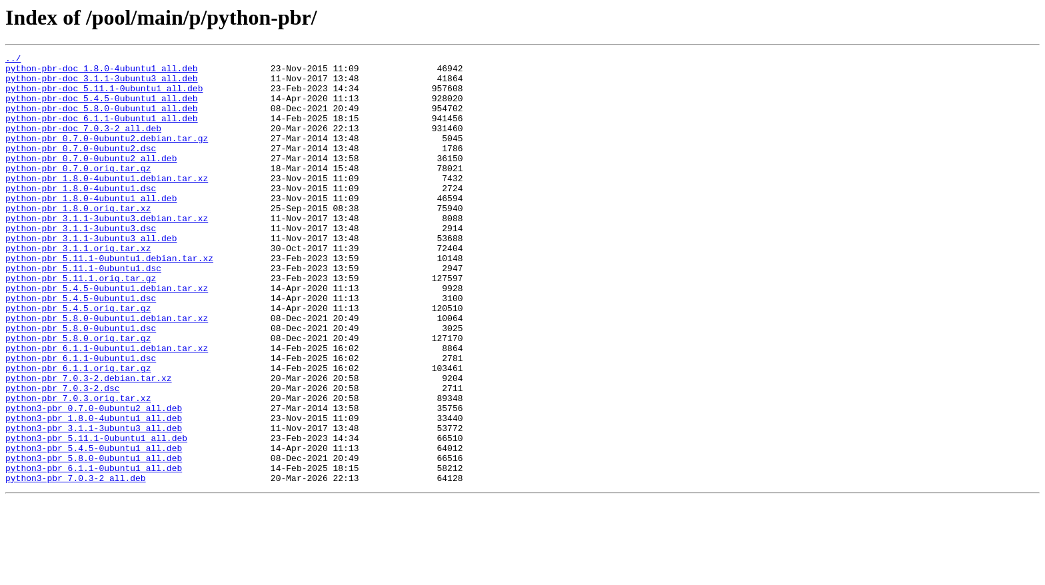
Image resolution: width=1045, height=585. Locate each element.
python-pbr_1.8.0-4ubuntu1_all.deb (91, 228)
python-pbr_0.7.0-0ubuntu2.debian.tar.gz (106, 156)
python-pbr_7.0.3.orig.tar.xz (78, 468)
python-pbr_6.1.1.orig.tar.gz (78, 432)
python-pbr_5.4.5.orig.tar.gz (78, 360)
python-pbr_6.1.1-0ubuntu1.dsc (80, 420)
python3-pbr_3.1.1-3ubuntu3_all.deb (93, 504)
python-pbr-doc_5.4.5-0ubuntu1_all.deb (101, 108)
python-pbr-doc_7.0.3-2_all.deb (83, 144)
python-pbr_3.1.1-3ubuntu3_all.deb (91, 276)
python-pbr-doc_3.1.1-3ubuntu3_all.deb (101, 84)
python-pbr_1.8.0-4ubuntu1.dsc (80, 216)
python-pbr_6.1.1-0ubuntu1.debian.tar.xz (106, 408)
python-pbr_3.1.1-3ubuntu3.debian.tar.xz (106, 252)
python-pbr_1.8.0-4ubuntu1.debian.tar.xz (106, 204)
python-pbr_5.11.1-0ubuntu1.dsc (83, 312)
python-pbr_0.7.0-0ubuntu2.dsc (80, 168)
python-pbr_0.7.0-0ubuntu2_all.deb (91, 180)
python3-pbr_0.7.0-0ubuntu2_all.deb (93, 480)
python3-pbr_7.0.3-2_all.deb (75, 564)
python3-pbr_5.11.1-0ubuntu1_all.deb (96, 516)
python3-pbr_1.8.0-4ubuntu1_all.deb (93, 492)
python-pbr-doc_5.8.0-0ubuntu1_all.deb (101, 120)
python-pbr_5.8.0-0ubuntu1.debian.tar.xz (106, 372)
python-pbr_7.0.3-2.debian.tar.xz (88, 444)
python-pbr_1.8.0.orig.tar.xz (78, 240)
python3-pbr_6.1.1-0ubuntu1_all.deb (93, 552)
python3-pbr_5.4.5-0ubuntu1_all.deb (93, 528)
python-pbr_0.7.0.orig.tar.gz (78, 192)
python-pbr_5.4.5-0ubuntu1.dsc (80, 348)
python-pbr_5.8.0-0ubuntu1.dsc (80, 384)
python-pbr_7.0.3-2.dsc (62, 456)
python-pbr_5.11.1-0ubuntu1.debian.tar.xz (109, 300)
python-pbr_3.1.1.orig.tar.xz (78, 288)
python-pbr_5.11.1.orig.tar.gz (80, 324)
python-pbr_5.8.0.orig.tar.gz (78, 396)
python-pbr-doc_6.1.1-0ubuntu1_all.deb (101, 132)
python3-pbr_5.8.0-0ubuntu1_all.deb (93, 540)
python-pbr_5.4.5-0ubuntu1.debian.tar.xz (106, 336)
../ (13, 60)
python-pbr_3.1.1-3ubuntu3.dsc (80, 264)
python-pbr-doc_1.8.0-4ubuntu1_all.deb (101, 72)
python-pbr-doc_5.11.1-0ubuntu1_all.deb (104, 96)
